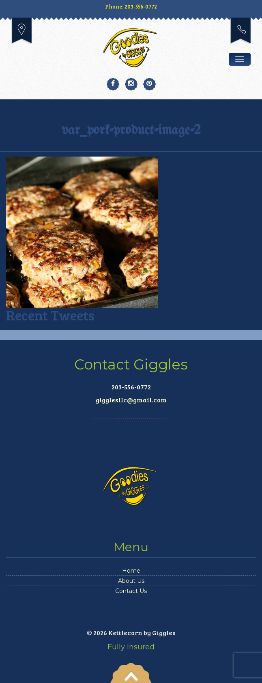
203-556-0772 (240, 30)
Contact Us (131, 591)
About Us (131, 580)
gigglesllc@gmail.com (131, 399)
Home (131, 570)
